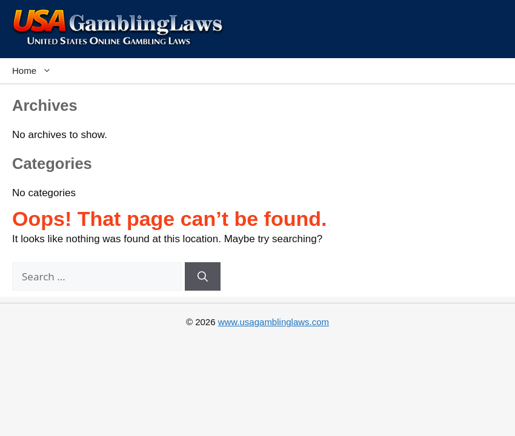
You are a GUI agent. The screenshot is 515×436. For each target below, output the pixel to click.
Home (35, 71)
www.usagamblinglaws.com (273, 322)
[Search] (203, 276)
